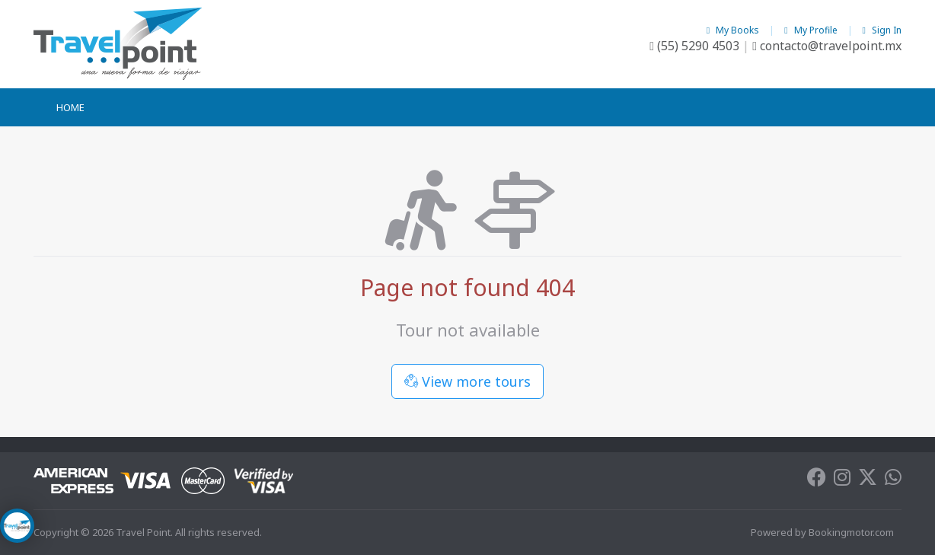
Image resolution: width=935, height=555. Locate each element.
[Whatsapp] (893, 480)
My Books (734, 30)
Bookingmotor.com (851, 532)
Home (70, 107)
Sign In (882, 30)
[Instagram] (842, 480)
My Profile (811, 30)
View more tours (467, 381)
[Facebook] (816, 480)
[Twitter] (867, 480)
